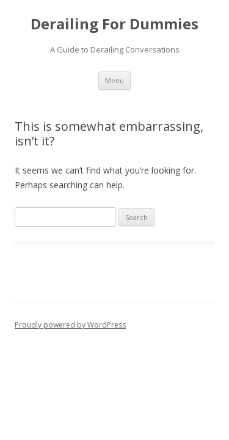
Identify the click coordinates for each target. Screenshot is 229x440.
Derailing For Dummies (114, 24)
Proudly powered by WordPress (70, 325)
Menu (114, 80)
